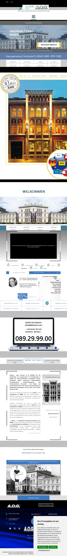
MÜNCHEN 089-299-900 (10, 303)
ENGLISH (34, 267)
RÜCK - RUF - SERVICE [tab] (39, 272)
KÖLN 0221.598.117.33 (32, 308)
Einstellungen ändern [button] (44, 550)
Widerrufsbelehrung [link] (45, 505)
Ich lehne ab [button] (53, 547)
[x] (15, 528)
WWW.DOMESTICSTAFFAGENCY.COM (33, 453)
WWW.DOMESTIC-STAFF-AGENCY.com (53, 410)
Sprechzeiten (12, 523)
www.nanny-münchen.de (34, 433)
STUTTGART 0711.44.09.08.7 (11, 308)
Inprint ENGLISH (53, 417)
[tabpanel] (19, 2)
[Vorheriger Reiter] (7, 479)
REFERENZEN (41, 265)
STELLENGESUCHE (27, 265)
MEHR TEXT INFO (33, 360)
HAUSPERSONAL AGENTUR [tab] (19, 272)
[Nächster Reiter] (59, 479)
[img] (11, 334)
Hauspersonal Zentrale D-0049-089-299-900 (33, 56)
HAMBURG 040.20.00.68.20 (32, 303)
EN (12, 2)
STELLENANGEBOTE (13, 265)
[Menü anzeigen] (33, 17)
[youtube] (10, 528)
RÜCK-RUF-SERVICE (49, 45)
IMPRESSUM (52, 514)
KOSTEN (51, 265)
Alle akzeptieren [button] (43, 547)
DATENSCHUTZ (36, 514)
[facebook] (19, 528)
